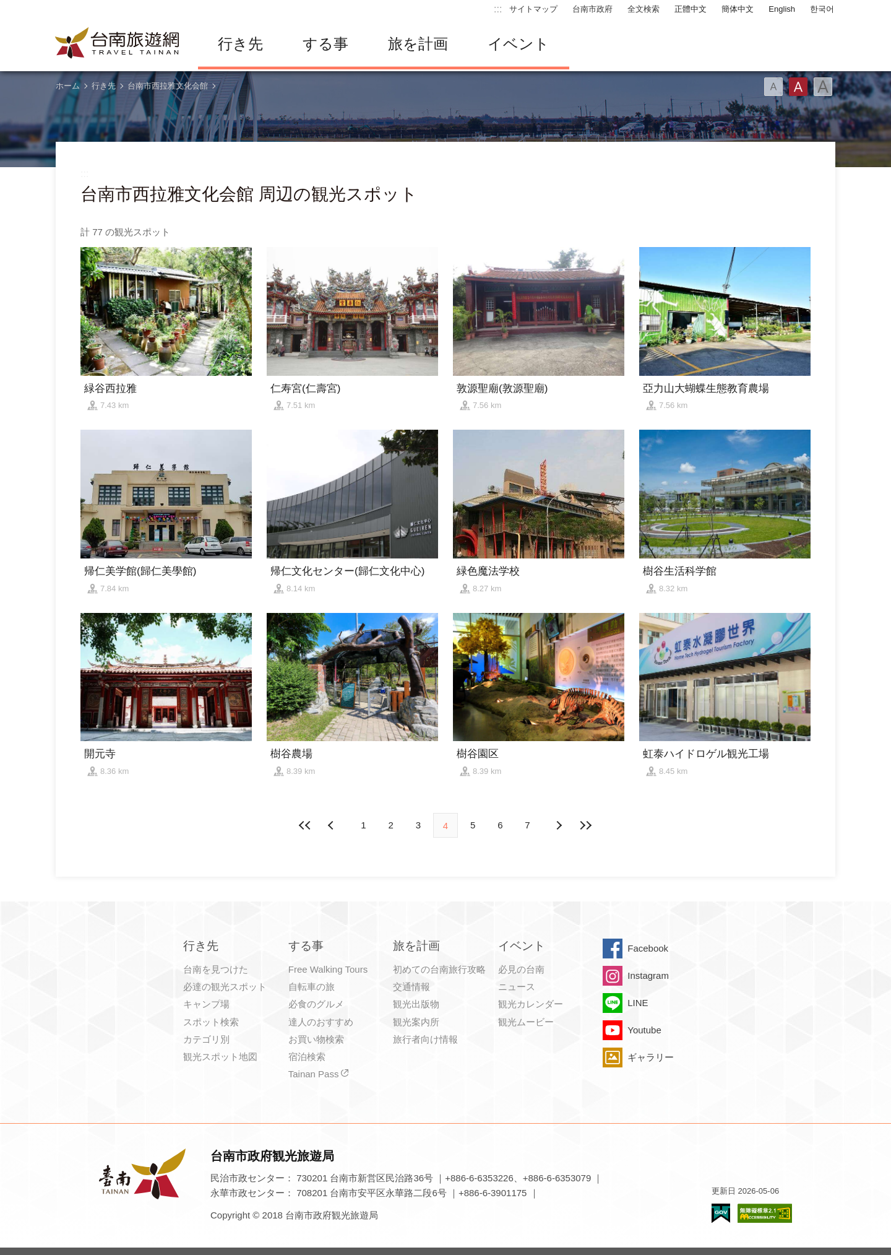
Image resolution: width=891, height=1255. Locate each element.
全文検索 (643, 9)
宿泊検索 (306, 1056)
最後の (586, 825)
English (781, 9)
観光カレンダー (530, 1004)
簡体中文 (737, 9)
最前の (305, 825)
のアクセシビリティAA (765, 1213)
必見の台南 (521, 969)
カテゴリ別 (206, 1039)
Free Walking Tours (328, 969)
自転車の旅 (311, 986)
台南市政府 (592, 9)
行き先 (240, 43)
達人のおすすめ (320, 1022)
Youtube (644, 1030)
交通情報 (411, 986)
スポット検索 (211, 1022)
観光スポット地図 (220, 1056)
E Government (721, 1213)
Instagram (648, 975)
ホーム (68, 85)
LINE (637, 1002)
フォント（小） (773, 86)
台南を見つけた (215, 969)
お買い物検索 (316, 1039)
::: (498, 9)
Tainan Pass (313, 1074)
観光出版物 (416, 1004)
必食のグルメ (316, 1004)
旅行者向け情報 (425, 1039)
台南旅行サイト (118, 44)
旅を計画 (418, 43)
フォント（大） (823, 86)
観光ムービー (526, 1022)
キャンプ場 (206, 1004)
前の (558, 825)
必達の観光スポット (225, 986)
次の (332, 825)
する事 (325, 43)
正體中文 (690, 9)
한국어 (822, 9)
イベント (518, 43)
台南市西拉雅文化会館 (167, 85)
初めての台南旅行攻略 (439, 969)
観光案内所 (416, 1022)
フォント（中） (798, 86)
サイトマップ (533, 9)
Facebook (647, 948)
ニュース (516, 986)
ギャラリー (650, 1057)
